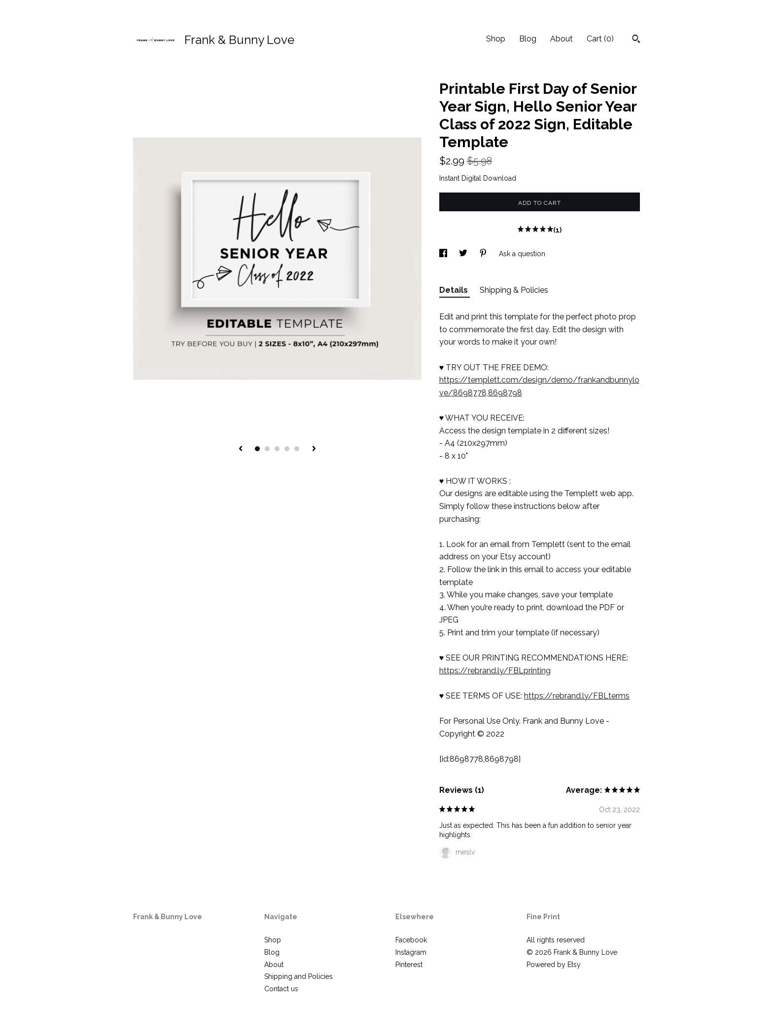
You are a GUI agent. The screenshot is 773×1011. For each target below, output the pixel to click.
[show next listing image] (314, 449)
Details (454, 290)
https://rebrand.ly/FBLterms (577, 695)
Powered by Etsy (554, 965)
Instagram (410, 952)
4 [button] (286, 448)
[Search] (636, 40)
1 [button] (257, 448)
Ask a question (522, 254)
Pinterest (408, 965)
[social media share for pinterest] (484, 254)
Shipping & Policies (514, 290)
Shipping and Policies (298, 976)
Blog (527, 38)
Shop (495, 38)
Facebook (411, 940)
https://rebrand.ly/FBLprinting (495, 670)
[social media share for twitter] (464, 254)
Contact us (281, 989)
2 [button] (267, 448)
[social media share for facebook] (444, 254)
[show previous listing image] (240, 449)
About (561, 38)
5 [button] (296, 448)
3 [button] (277, 448)
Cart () (600, 38)
